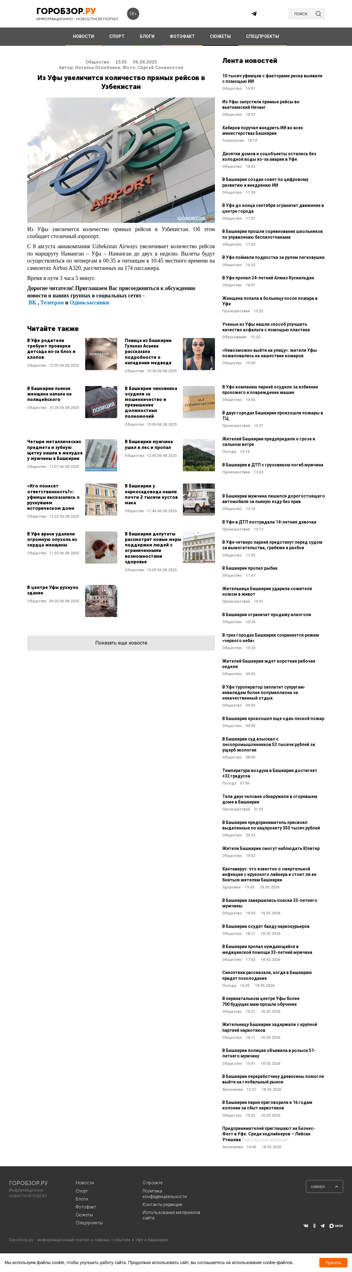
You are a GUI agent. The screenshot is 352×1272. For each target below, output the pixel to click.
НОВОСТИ (83, 36)
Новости (85, 1182)
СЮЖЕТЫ (220, 36)
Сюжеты (84, 1214)
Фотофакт (86, 1206)
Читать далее (72, 356)
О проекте (152, 1182)
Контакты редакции (162, 1204)
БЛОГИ (147, 36)
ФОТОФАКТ (182, 36)
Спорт (82, 1191)
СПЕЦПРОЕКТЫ (262, 36)
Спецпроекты (89, 1222)
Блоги (82, 1199)
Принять (333, 1262)
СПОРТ (117, 36)
